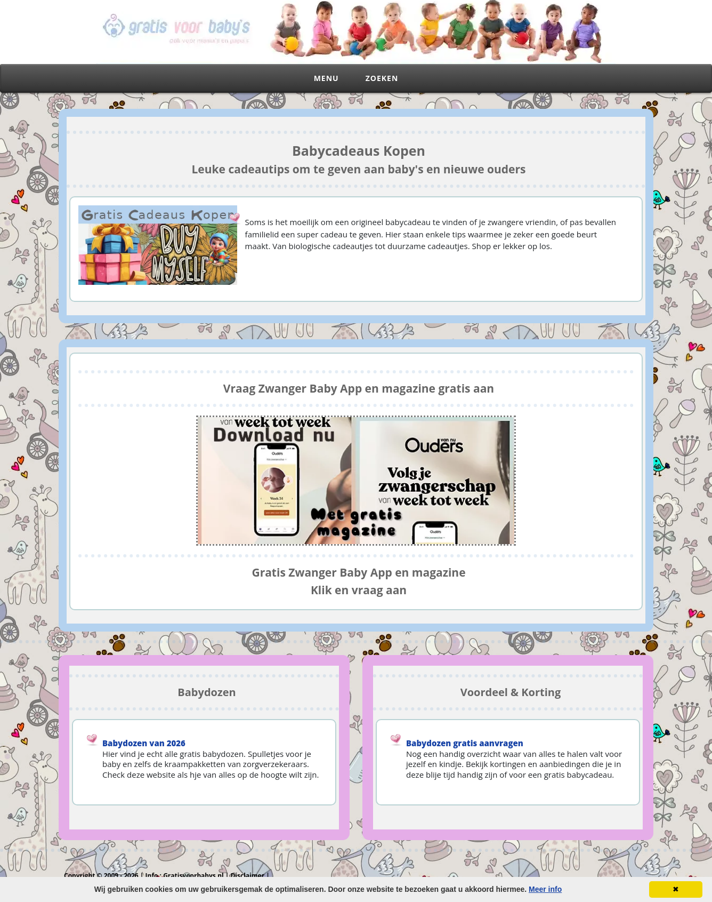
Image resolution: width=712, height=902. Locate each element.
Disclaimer (248, 875)
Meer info (545, 889)
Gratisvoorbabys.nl (193, 875)
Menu (326, 78)
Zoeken (382, 78)
